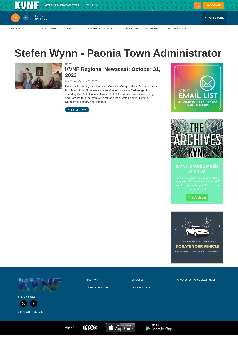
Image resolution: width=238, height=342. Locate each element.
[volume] (26, 25)
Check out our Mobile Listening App (196, 287)
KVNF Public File (140, 295)
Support (152, 36)
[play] (15, 25)
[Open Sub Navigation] (23, 36)
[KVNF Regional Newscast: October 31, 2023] (38, 83)
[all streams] (214, 25)
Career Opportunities (97, 295)
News (71, 36)
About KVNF (92, 287)
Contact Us (137, 287)
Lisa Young (71, 88)
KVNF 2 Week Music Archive (197, 176)
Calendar (131, 36)
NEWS (68, 71)
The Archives (197, 205)
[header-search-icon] (198, 9)
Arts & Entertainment (99, 36)
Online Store (176, 36)
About (15, 36)
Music (55, 36)
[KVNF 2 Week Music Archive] (197, 146)
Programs (35, 36)
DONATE (217, 9)
